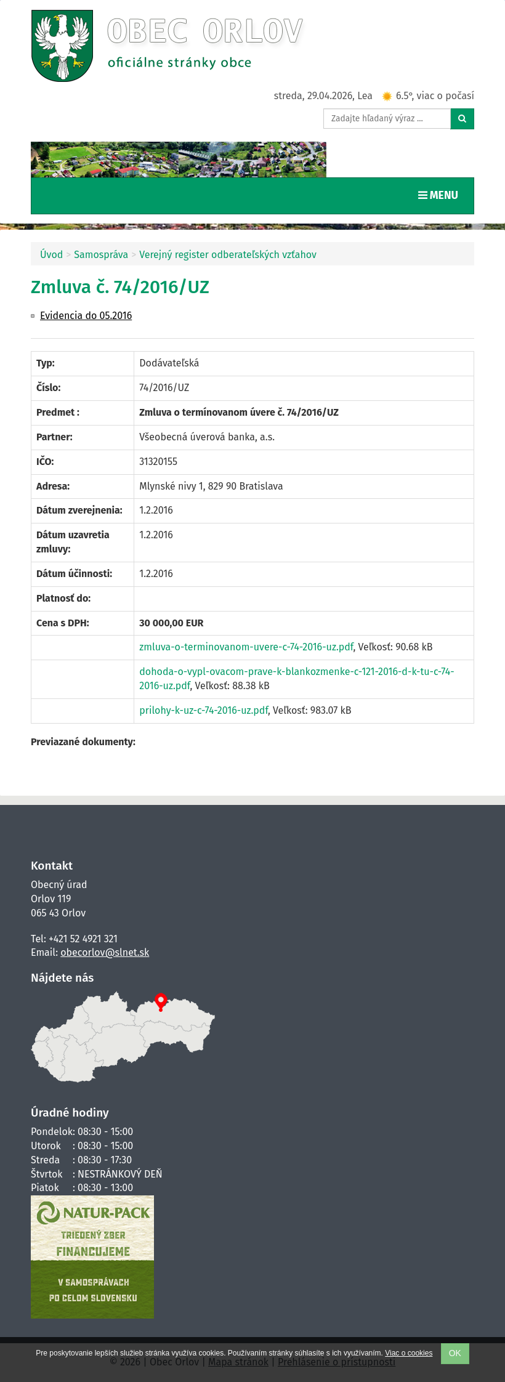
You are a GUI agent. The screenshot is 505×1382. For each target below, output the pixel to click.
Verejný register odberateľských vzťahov (228, 255)
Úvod (51, 255)
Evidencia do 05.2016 (86, 315)
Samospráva (101, 255)
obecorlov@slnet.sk (104, 952)
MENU (441, 194)
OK (455, 1353)
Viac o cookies (408, 1353)
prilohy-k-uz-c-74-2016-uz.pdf (203, 710)
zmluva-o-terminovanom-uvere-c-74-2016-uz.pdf (246, 647)
